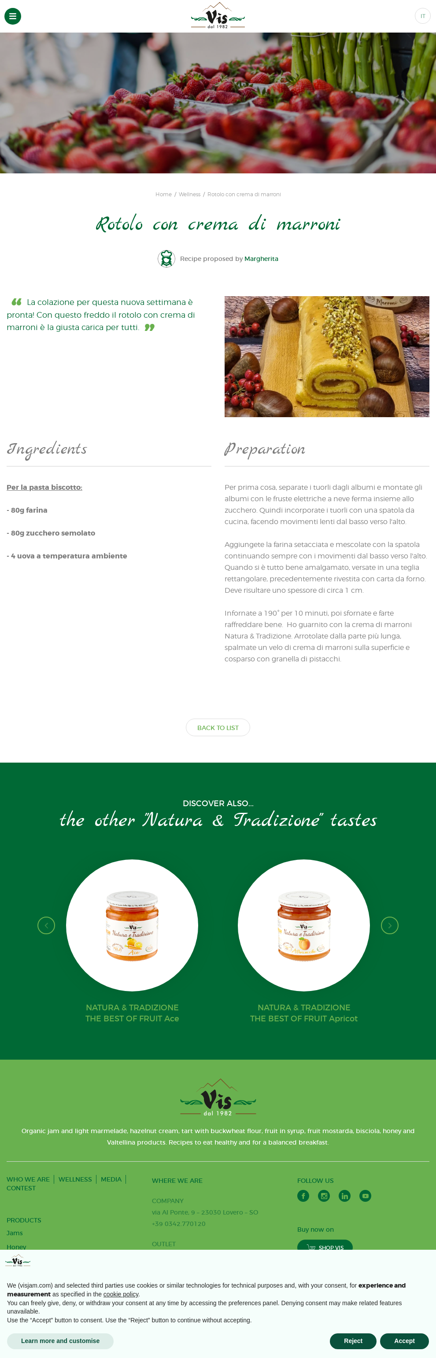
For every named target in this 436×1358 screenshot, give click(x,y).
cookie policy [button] (120, 1294)
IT (423, 16)
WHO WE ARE (28, 1179)
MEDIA (111, 1179)
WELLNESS (75, 1179)
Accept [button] (404, 1340)
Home (163, 194)
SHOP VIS (325, 1247)
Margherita (262, 259)
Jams (15, 1233)
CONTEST (21, 1188)
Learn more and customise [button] (60, 1340)
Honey (16, 1247)
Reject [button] (353, 1340)
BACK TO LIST (218, 728)
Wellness (189, 194)
